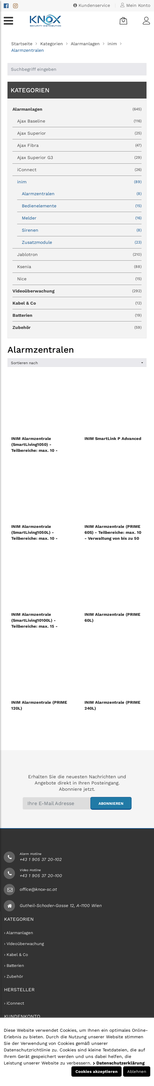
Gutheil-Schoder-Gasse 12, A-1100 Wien (61, 905)
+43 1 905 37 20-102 (41, 859)
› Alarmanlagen (18, 932)
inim (112, 43)
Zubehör (77, 327)
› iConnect (14, 1003)
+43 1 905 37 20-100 (41, 875)
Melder (82, 218)
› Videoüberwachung (24, 943)
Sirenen (82, 230)
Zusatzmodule (82, 242)
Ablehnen (136, 1071)
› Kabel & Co (16, 954)
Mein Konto (135, 5)
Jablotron (79, 254)
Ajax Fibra (79, 145)
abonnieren (111, 803)
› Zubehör (13, 976)
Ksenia (79, 267)
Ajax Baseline (79, 121)
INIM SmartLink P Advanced (112, 438)
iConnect (79, 170)
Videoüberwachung (77, 291)
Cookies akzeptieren (96, 1071)
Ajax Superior (79, 133)
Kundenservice (91, 5)
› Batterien (14, 965)
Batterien (77, 315)
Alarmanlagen (85, 43)
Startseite (21, 43)
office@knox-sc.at (38, 889)
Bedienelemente (82, 206)
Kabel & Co (77, 303)
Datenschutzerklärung (119, 1062)
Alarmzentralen (82, 194)
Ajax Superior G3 (79, 157)
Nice (79, 279)
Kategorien (51, 43)
